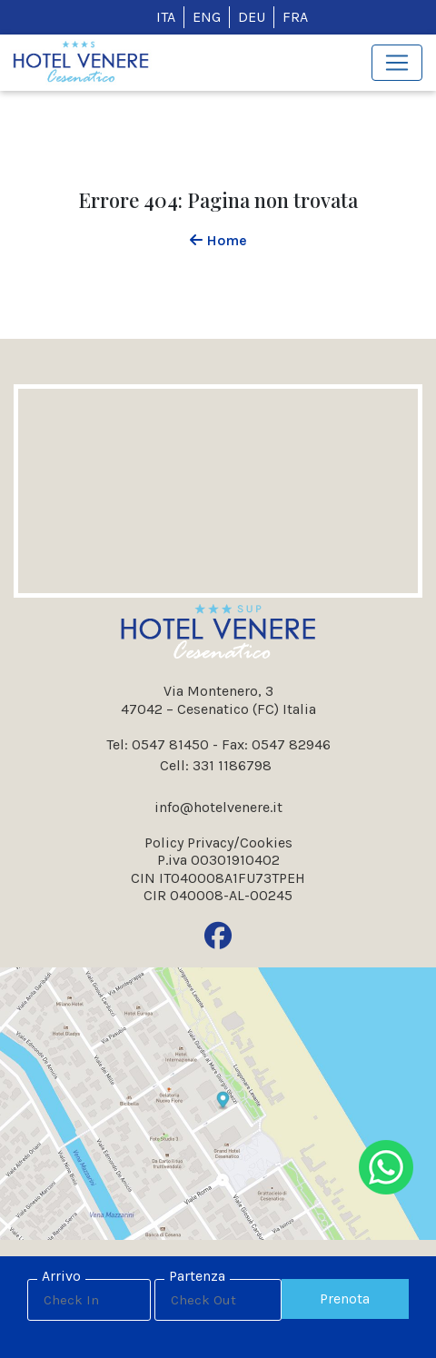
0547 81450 (170, 744)
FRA (295, 16)
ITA (165, 16)
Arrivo (61, 1275)
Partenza (197, 1275)
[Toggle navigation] (397, 63)
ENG (207, 16)
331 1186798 (232, 765)
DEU (251, 16)
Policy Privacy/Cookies (218, 842)
